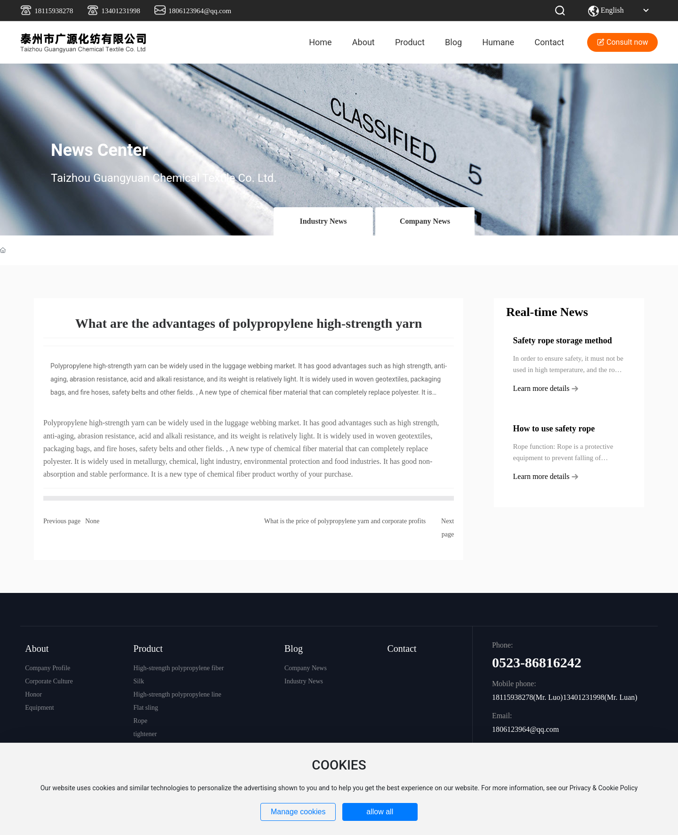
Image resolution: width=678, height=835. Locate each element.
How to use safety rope (554, 428)
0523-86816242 (536, 662)
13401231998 (120, 11)
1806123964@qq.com (200, 11)
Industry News (323, 221)
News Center (99, 150)
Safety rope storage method (562, 340)
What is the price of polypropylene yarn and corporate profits (345, 521)
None (92, 521)
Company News (425, 221)
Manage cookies (298, 812)
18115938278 (53, 11)
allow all (379, 812)
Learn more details (545, 388)
